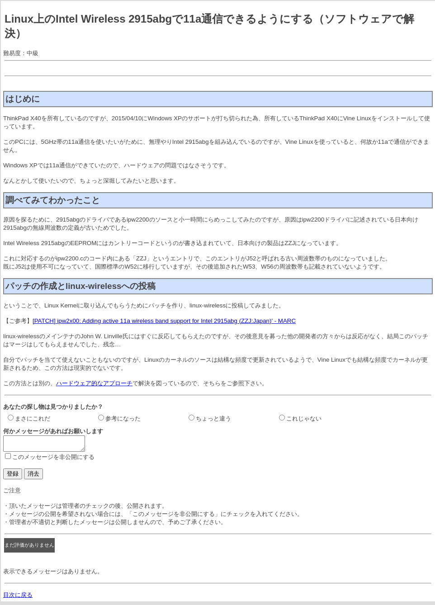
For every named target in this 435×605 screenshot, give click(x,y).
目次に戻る (18, 597)
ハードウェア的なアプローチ (94, 383)
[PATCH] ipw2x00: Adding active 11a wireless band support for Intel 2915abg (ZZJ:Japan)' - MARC (164, 320)
